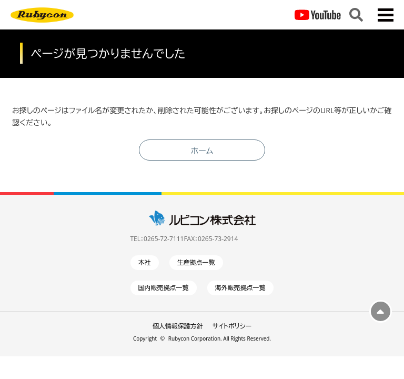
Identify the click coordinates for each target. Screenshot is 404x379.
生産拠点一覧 (196, 262)
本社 (144, 262)
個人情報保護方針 (178, 326)
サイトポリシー (232, 326)
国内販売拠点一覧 (163, 287)
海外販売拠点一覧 (240, 287)
